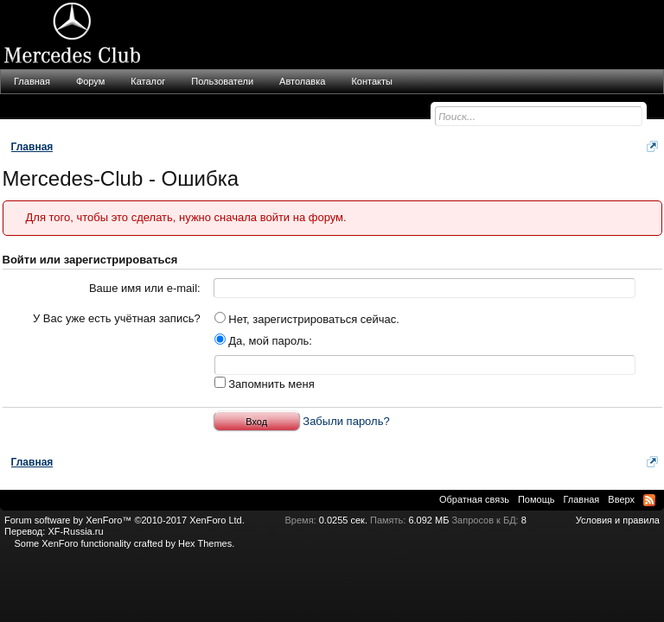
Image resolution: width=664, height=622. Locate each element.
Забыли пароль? (346, 421)
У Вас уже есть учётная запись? (117, 318)
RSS (649, 500)
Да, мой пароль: (263, 340)
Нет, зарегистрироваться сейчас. (306, 319)
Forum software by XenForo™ (124, 520)
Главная (32, 81)
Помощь (536, 499)
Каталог (148, 81)
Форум (90, 81)
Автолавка (302, 81)
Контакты (372, 81)
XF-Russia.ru (75, 531)
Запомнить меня (264, 384)
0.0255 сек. (343, 520)
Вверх (621, 499)
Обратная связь (474, 499)
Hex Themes (205, 543)
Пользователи (222, 81)
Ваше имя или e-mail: (145, 288)
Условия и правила (618, 520)
